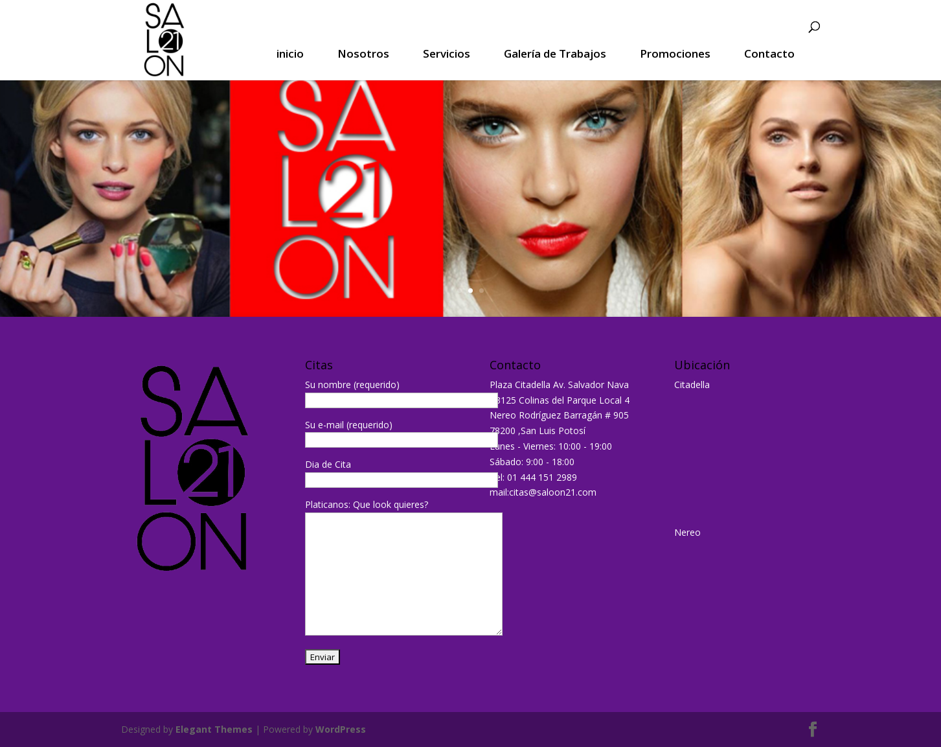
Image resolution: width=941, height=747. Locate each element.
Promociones (675, 54)
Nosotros (363, 54)
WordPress (340, 729)
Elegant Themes (214, 729)
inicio (290, 54)
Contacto (769, 54)
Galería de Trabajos (555, 54)
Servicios (446, 54)
